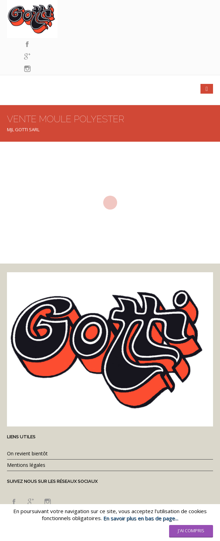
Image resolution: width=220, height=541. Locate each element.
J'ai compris (191, 530)
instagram (27, 69)
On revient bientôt (27, 453)
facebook (27, 44)
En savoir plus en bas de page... (140, 518)
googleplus (27, 56)
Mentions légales (26, 465)
